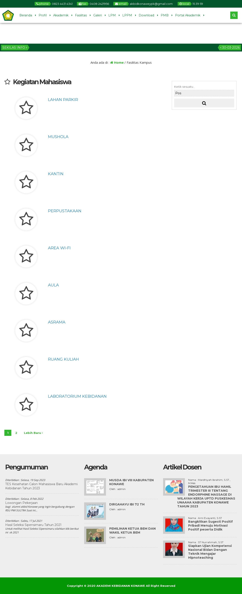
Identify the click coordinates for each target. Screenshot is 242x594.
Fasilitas (81, 15)
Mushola (58, 136)
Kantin (55, 173)
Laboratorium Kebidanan (77, 396)
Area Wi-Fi (59, 248)
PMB (165, 15)
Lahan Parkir (63, 99)
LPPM (127, 15)
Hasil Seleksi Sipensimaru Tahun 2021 (33, 525)
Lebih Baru (33, 433)
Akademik (60, 15)
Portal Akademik (187, 15)
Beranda (25, 15)
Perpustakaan (64, 211)
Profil (43, 15)
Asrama (56, 322)
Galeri (97, 15)
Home (117, 62)
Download (146, 15)
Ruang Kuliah (63, 359)
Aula (53, 285)
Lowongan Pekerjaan (21, 503)
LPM (112, 15)
